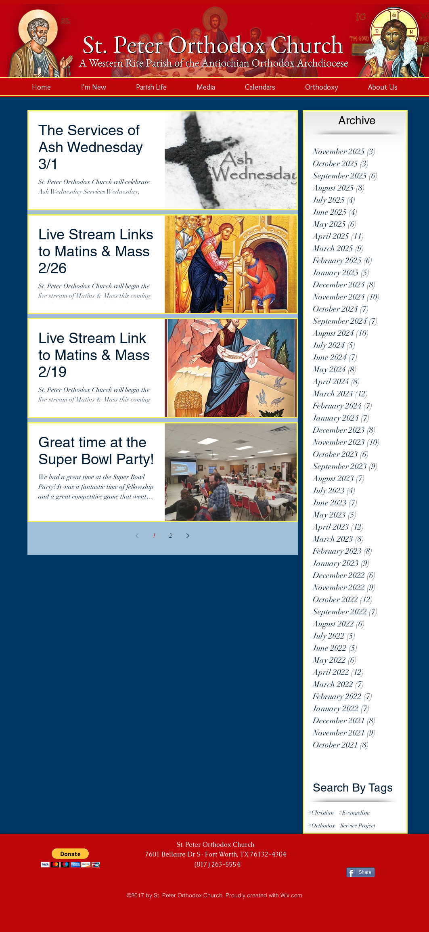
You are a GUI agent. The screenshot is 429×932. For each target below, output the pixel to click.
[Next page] (188, 535)
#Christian (321, 812)
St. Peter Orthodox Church (215, 844)
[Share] (360, 872)
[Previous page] (137, 535)
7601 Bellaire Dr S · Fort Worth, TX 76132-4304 (215, 854)
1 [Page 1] (154, 536)
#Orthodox (321, 825)
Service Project (357, 825)
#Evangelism (354, 812)
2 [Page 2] (171, 536)
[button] (70, 857)
